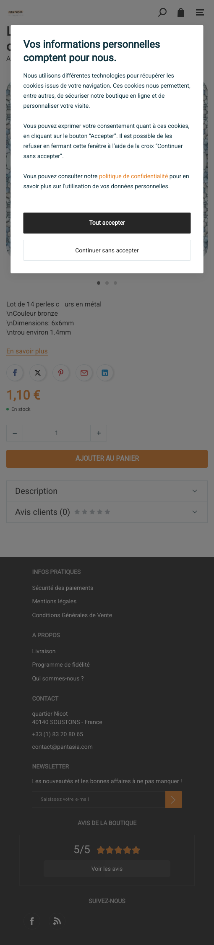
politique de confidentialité (133, 176)
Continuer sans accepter (106, 250)
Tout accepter (107, 223)
